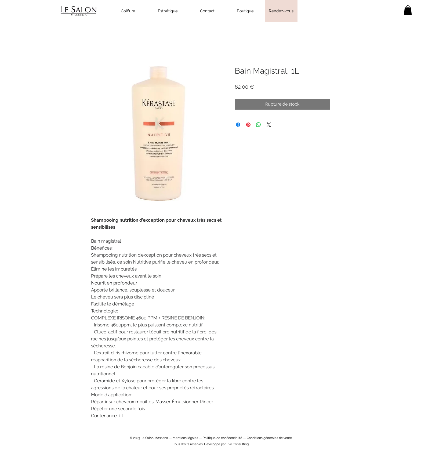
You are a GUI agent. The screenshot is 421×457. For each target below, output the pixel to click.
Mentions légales (185, 438)
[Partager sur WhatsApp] (258, 124)
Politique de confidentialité (222, 438)
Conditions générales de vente (269, 438)
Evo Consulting (238, 444)
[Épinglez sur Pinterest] (248, 124)
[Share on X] (269, 124)
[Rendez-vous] (281, 11)
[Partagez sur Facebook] (238, 124)
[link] (408, 10)
